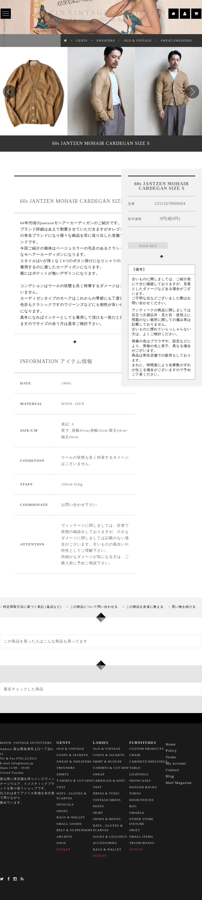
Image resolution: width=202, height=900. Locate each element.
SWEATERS (105, 40)
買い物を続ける (184, 606)
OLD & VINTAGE (138, 40)
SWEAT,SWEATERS (176, 40)
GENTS (81, 40)
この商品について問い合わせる (94, 606)
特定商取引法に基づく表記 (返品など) (32, 606)
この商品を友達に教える (145, 606)
